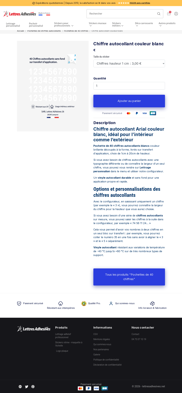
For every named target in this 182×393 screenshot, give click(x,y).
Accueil (20, 31)
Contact (135, 334)
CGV (95, 334)
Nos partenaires (101, 349)
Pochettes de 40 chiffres (76, 31)
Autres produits (167, 23)
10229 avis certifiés (140, 3)
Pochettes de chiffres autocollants (44, 31)
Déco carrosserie (144, 23)
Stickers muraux (97, 23)
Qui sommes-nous (102, 344)
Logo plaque (62, 351)
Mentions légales (101, 339)
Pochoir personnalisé (36, 24)
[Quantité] (129, 86)
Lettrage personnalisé (13, 24)
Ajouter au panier (129, 101)
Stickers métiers (116, 24)
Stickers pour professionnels (62, 24)
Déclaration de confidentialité (107, 364)
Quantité (99, 78)
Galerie (96, 354)
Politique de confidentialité (106, 359)
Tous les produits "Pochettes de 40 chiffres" (129, 277)
